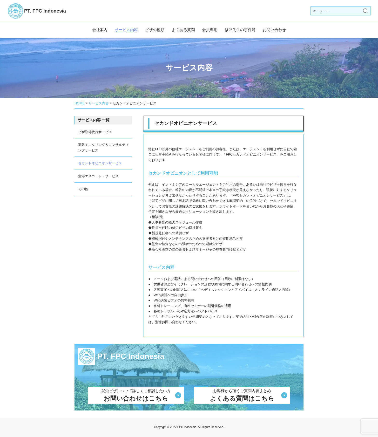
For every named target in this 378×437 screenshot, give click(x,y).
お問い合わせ (274, 30)
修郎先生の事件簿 (240, 30)
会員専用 (209, 30)
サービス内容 (126, 30)
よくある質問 (183, 30)
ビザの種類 (154, 30)
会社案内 (100, 30)
